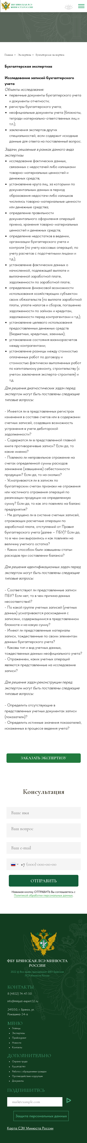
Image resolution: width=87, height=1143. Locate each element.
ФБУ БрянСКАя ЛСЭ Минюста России (22, 6)
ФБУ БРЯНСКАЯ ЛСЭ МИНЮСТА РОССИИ (37, 963)
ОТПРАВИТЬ (44, 881)
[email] (43, 848)
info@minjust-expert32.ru (22, 1001)
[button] (43, 758)
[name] (43, 813)
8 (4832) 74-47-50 (19, 993)
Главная (9, 54)
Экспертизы (24, 54)
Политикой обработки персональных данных (43, 895)
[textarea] (43, 830)
